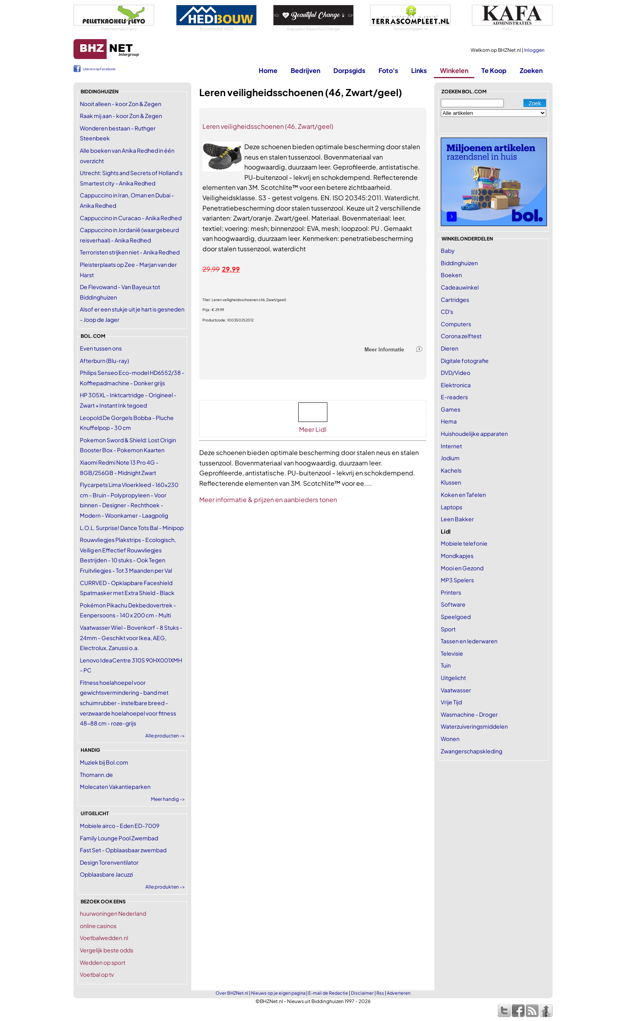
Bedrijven (305, 70)
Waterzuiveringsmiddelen (474, 726)
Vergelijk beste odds (106, 950)
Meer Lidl (313, 429)
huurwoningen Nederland (113, 913)
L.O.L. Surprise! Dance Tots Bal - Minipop (132, 527)
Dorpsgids (349, 70)
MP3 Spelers (457, 579)
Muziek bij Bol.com (104, 762)
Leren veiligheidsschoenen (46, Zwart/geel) (267, 126)
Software (453, 604)
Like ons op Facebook (99, 69)
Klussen (451, 482)
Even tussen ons (101, 348)
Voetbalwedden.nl (104, 937)
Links (419, 70)
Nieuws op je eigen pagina (278, 992)
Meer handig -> (168, 799)
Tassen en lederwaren (469, 641)
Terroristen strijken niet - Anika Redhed (130, 252)
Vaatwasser (456, 690)
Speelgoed (456, 616)
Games (450, 409)
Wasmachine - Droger (469, 714)
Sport (448, 629)
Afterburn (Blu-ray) (104, 360)
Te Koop (494, 70)
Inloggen (534, 50)
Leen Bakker (457, 518)
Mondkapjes (457, 555)
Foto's (388, 70)
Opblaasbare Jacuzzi (106, 874)
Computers (456, 323)
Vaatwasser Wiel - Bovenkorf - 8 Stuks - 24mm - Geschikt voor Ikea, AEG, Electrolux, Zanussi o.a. (131, 637)
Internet (451, 445)
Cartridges (455, 299)
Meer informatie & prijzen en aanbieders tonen (268, 499)
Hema (449, 421)
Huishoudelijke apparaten (474, 433)
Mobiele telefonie (464, 543)
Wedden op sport (102, 962)
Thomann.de (96, 774)
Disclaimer (362, 992)
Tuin (446, 665)
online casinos (98, 925)
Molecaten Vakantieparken (115, 786)
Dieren (449, 348)
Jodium (450, 457)
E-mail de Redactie (328, 992)
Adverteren (398, 992)
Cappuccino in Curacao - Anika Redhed (131, 217)
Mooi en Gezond (462, 568)
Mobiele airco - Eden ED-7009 (119, 825)
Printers (451, 592)
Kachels (451, 470)
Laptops (451, 506)
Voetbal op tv (97, 974)
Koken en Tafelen (463, 494)
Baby (448, 250)
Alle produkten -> (165, 887)
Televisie (452, 653)
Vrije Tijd (451, 702)
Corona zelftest (461, 335)
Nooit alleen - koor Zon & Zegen (120, 103)
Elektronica (456, 384)
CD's (447, 311)
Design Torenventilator (109, 862)
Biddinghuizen (459, 262)
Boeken (451, 274)
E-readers (454, 396)
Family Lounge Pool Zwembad (119, 838)
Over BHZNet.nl (232, 992)
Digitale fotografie (465, 360)
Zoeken (531, 70)
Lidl (446, 531)
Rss (380, 992)
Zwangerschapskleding (471, 751)
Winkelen (454, 70)
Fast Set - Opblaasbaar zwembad (123, 849)
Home (268, 70)
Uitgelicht (453, 677)
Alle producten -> (165, 736)
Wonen (450, 738)
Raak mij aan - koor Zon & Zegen (121, 115)
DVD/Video (455, 372)
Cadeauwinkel (460, 287)
